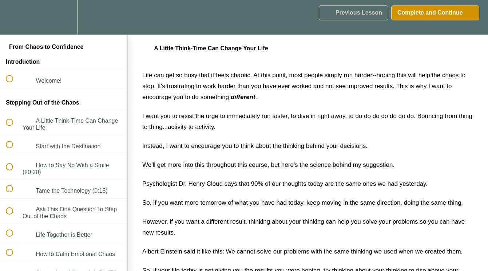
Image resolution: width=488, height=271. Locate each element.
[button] (13, 17)
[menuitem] (63, 17)
